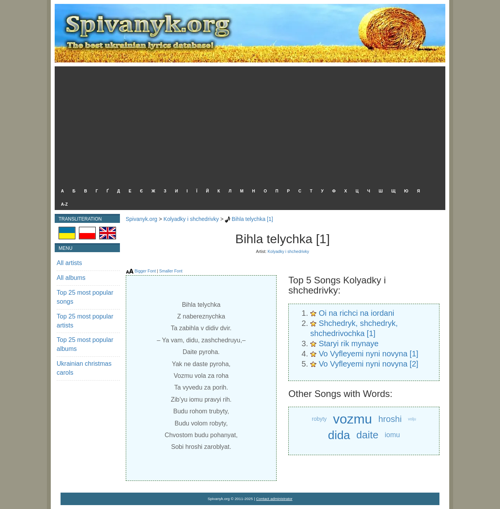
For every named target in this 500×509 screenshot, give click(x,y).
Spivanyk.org (141, 219)
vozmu (352, 418)
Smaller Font (170, 271)
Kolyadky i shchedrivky (191, 219)
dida (339, 435)
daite (367, 435)
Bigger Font (145, 271)
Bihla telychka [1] (252, 219)
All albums (71, 277)
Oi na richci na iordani (356, 313)
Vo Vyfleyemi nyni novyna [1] (368, 353)
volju (412, 419)
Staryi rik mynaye (349, 343)
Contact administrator (274, 499)
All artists (69, 263)
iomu (392, 435)
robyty (319, 419)
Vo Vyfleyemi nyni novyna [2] (368, 364)
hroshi (390, 419)
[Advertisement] (248, 125)
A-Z (64, 204)
